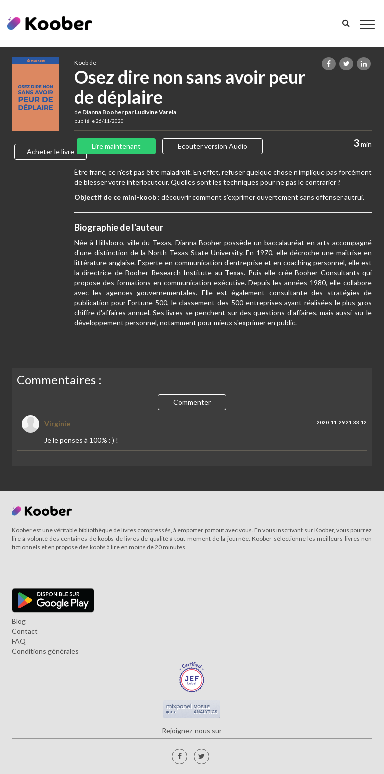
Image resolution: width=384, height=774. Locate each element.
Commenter (192, 402)
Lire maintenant (116, 146)
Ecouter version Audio (213, 146)
